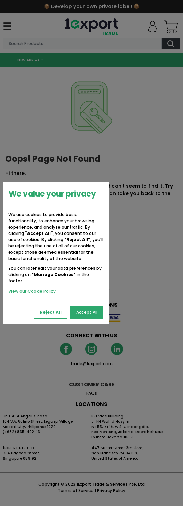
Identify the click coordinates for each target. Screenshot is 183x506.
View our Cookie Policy (32, 291)
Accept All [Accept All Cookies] (86, 312)
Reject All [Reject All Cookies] (51, 312)
